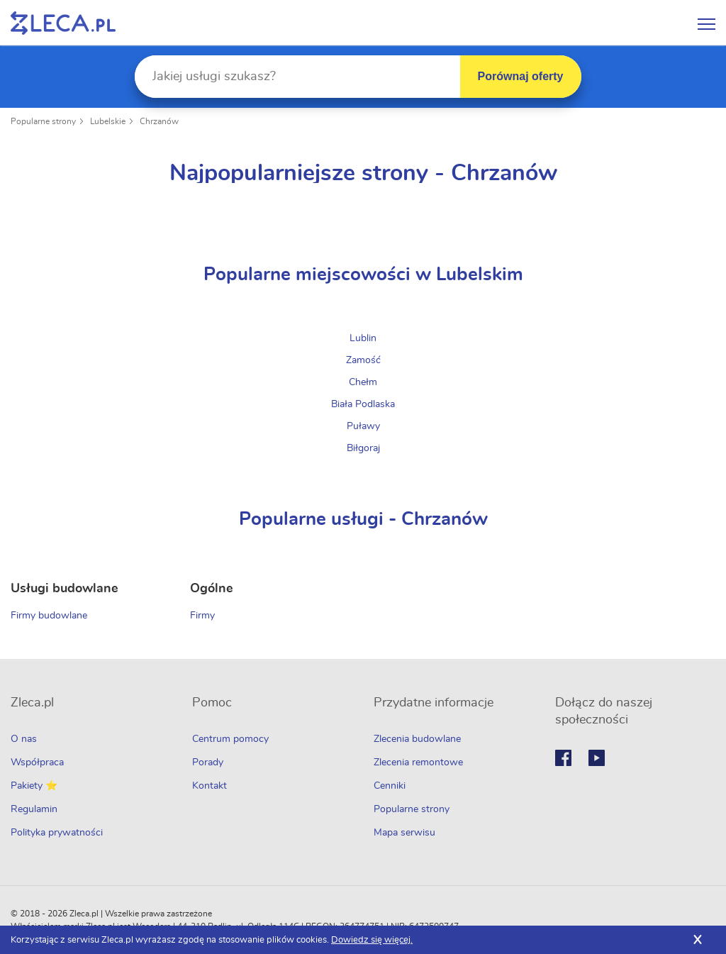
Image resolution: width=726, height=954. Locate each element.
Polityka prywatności (57, 833)
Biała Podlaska (363, 404)
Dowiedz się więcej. (372, 940)
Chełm (363, 382)
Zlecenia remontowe (418, 762)
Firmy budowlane (49, 616)
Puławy (363, 426)
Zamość (363, 360)
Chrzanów (159, 121)
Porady (207, 762)
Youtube (596, 758)
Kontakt (209, 786)
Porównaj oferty (521, 76)
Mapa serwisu (404, 833)
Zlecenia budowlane (417, 739)
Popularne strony (43, 121)
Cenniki (390, 786)
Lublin (363, 338)
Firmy (202, 616)
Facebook (563, 758)
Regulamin (34, 809)
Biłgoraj (363, 448)
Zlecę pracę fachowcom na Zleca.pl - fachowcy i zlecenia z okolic (63, 23)
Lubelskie (107, 121)
